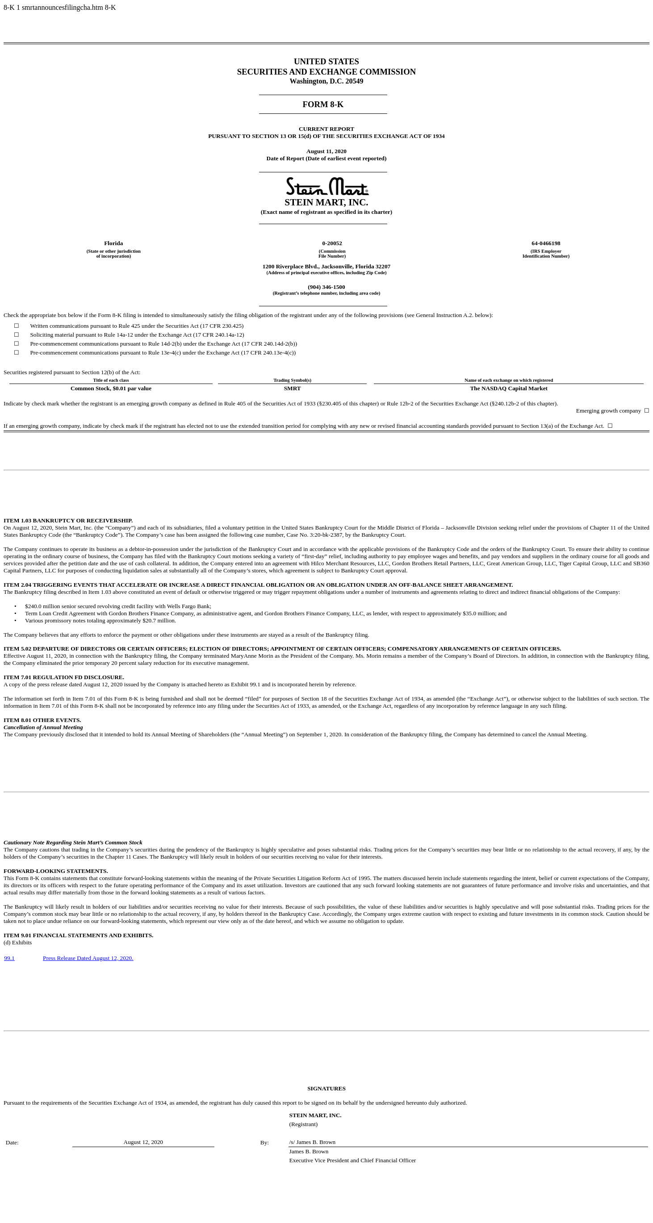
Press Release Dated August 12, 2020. (88, 958)
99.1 (9, 958)
